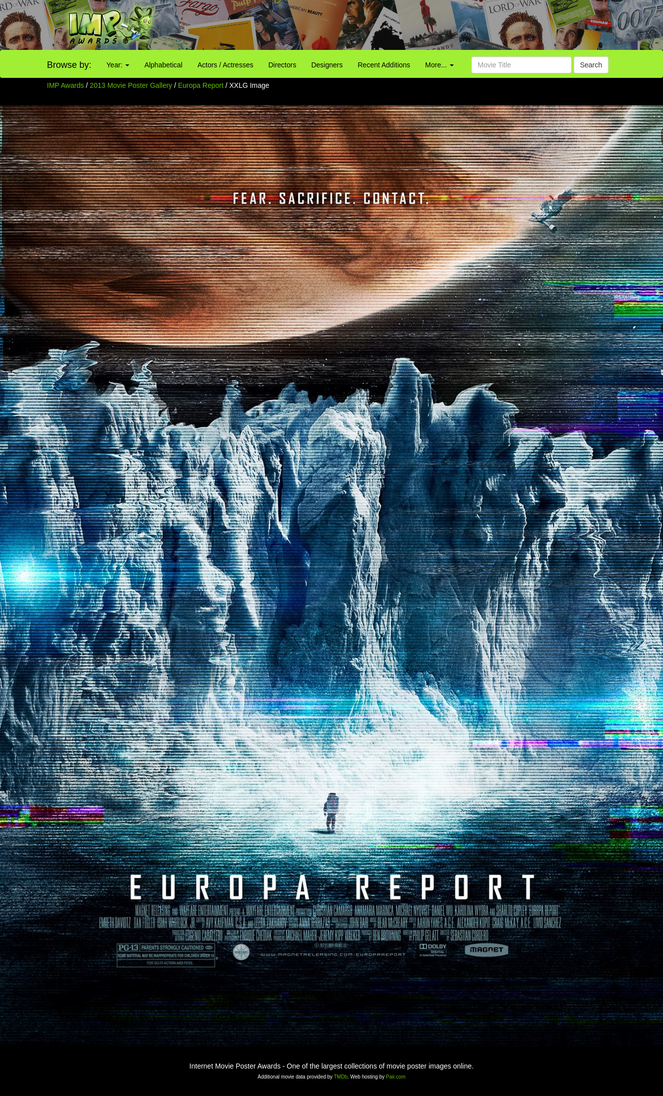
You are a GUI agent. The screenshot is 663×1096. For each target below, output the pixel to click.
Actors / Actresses (225, 65)
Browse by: (69, 65)
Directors (282, 65)
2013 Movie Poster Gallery (131, 85)
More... (439, 65)
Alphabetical (163, 65)
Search (591, 65)
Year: (117, 65)
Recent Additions (384, 65)
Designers (326, 65)
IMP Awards (65, 85)
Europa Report (202, 85)
